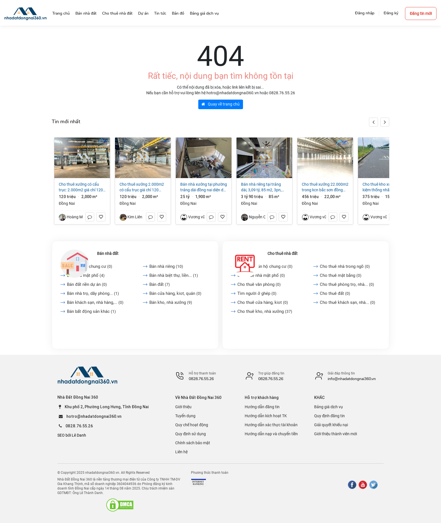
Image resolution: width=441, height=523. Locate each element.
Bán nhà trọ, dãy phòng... (93, 293)
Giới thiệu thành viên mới (335, 434)
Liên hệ (181, 452)
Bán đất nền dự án (87, 284)
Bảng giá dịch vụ (328, 407)
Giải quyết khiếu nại (331, 425)
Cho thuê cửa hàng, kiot (262, 302)
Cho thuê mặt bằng (340, 275)
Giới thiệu (183, 407)
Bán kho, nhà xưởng (170, 302)
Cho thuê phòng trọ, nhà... (347, 284)
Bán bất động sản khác (91, 311)
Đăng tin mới (421, 13)
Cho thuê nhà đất (282, 253)
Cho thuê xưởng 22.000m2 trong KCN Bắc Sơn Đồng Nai (325, 187)
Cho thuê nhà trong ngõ (345, 266)
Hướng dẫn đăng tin (262, 407)
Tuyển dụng (185, 416)
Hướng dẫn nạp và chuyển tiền (271, 434)
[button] (384, 122)
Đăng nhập (364, 13)
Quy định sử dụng (190, 434)
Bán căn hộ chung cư (89, 266)
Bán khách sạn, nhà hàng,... (95, 302)
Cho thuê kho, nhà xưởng (264, 311)
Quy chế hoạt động (191, 425)
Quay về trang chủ (220, 104)
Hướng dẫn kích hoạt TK (266, 416)
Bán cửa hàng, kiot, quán (175, 293)
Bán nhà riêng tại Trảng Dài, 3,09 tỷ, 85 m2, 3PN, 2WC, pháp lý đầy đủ (261, 187)
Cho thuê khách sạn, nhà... (347, 302)
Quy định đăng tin (329, 416)
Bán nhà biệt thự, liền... (173, 275)
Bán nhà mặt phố (86, 275)
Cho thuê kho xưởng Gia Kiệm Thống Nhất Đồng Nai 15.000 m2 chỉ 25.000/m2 (385, 187)
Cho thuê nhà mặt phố (261, 275)
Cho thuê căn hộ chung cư (264, 266)
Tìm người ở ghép (256, 293)
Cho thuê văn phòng (259, 284)
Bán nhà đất (107, 253)
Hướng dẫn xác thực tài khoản (271, 425)
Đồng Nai (67, 203)
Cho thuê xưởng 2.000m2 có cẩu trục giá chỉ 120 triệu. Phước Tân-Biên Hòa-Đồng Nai (142, 187)
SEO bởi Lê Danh (71, 435)
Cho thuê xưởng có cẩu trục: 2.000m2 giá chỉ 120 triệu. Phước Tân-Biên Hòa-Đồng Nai (81, 187)
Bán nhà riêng (166, 266)
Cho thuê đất (335, 293)
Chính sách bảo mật (192, 443)
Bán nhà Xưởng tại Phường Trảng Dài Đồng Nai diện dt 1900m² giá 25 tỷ (203, 187)
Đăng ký (391, 13)
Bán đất (159, 284)
